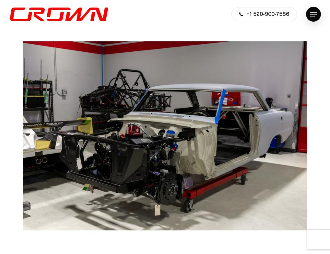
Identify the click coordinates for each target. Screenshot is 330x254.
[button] (313, 14)
